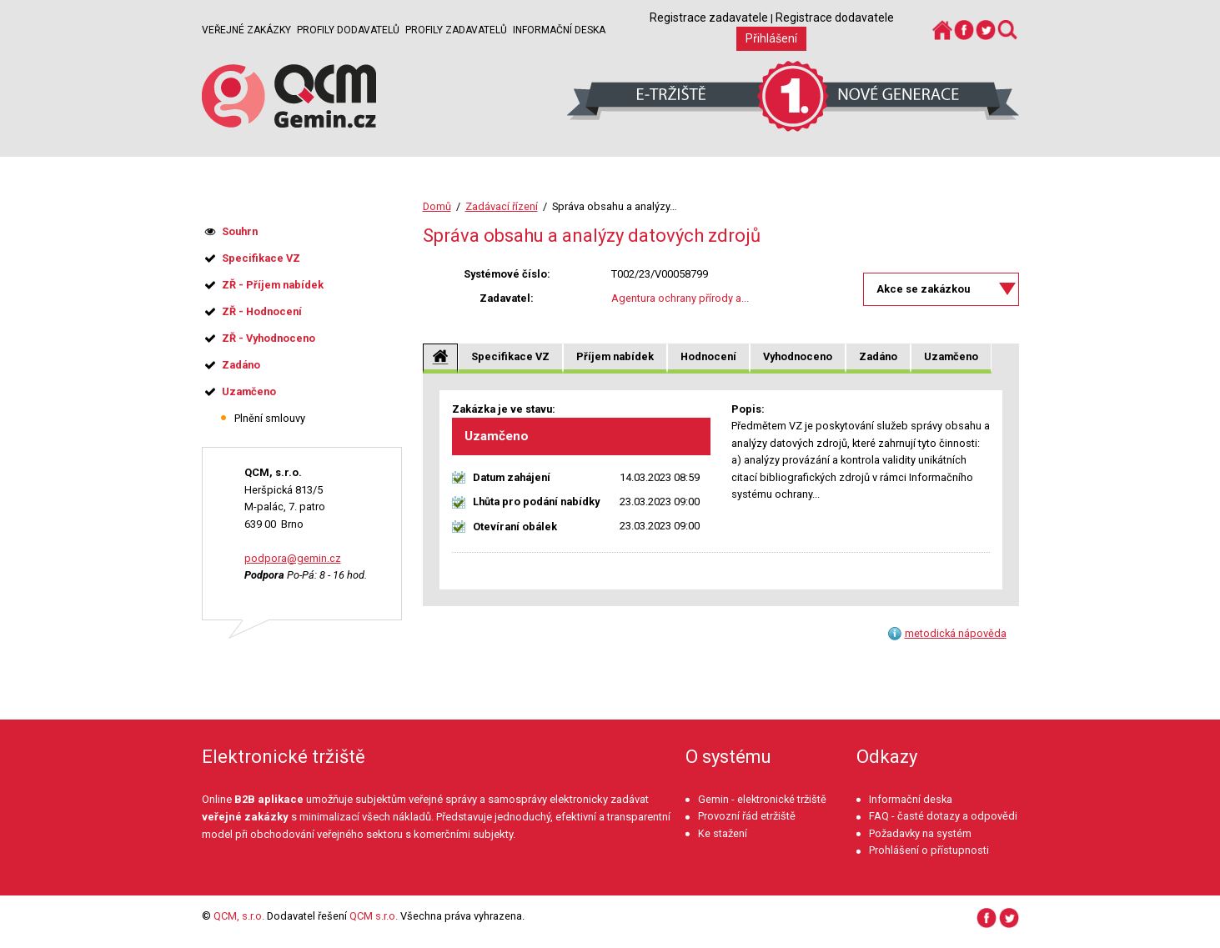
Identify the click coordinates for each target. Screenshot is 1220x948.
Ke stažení (722, 833)
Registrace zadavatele (709, 17)
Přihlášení (771, 38)
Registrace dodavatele (835, 17)
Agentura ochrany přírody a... (680, 298)
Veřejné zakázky (246, 30)
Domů (437, 206)
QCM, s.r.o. (238, 916)
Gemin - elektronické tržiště (762, 799)
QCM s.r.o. (373, 916)
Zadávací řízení (501, 206)
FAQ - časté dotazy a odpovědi (943, 816)
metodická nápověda (956, 633)
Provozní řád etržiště (747, 816)
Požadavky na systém (920, 833)
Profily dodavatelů (348, 30)
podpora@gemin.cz (292, 558)
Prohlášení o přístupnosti (929, 850)
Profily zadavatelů (456, 30)
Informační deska (559, 30)
